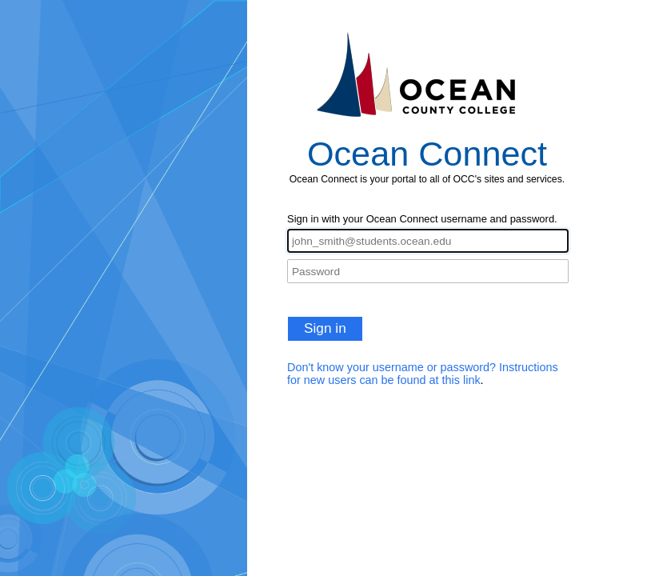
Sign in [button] (325, 328)
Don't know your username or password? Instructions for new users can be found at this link (422, 373)
